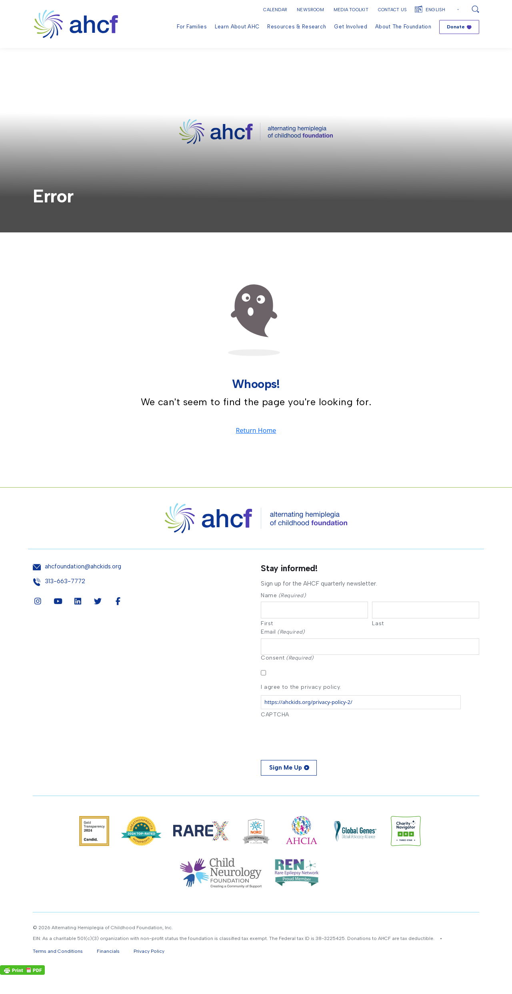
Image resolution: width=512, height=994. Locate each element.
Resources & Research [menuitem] (296, 27)
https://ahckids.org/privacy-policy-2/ (308, 721)
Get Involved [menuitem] (350, 27)
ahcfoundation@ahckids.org (83, 583)
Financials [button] (108, 970)
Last (378, 641)
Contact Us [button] (392, 9)
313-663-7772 (65, 598)
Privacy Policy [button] (149, 970)
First (267, 641)
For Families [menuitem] (192, 27)
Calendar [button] (275, 9)
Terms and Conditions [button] (58, 970)
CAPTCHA (275, 734)
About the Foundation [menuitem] (403, 27)
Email (283, 650)
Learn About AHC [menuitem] (237, 27)
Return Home (256, 448)
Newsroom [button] (310, 9)
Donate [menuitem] (456, 27)
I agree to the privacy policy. (301, 707)
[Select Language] (443, 9)
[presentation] (321, 756)
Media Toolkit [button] (351, 9)
